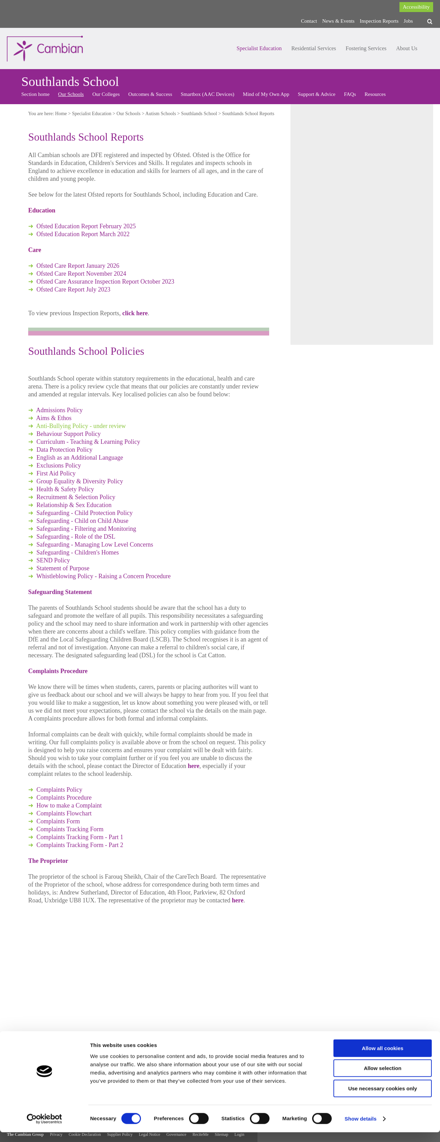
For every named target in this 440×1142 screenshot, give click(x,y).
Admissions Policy (59, 410)
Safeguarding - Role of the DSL (75, 536)
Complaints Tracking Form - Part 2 (79, 845)
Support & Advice (317, 94)
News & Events (338, 21)
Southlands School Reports (248, 113)
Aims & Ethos (53, 418)
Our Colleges (106, 94)
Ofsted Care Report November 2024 (81, 273)
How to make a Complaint (69, 805)
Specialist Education (259, 48)
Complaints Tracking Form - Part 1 (79, 837)
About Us (406, 48)
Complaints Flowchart (64, 813)
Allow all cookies (383, 1058)
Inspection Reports (379, 21)
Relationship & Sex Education (73, 505)
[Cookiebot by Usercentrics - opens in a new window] (44, 1128)
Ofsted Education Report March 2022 (83, 234)
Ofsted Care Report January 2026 (77, 265)
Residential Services (313, 48)
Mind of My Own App (266, 94)
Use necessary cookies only (382, 1098)
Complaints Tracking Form (69, 829)
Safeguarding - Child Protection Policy (84, 512)
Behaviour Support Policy (68, 433)
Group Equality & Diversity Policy (79, 481)
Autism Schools (160, 113)
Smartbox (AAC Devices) (207, 94)
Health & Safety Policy (65, 489)
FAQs (350, 94)
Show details (361, 1128)
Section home (35, 94)
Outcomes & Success (150, 94)
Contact (309, 21)
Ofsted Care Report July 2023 (73, 289)
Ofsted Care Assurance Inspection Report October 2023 (105, 281)
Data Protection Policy (64, 449)
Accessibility (416, 7)
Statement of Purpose (63, 568)
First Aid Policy (56, 473)
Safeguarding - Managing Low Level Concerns (94, 544)
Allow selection (382, 1078)
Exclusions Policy (58, 465)
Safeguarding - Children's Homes (77, 552)
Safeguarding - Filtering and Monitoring (86, 528)
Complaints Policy (59, 789)
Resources (375, 94)
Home (61, 113)
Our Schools (71, 94)
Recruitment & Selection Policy (75, 497)
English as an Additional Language (79, 457)
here (193, 765)
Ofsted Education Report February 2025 (86, 226)
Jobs (408, 21)
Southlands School (199, 113)
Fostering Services (366, 48)
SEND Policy (53, 560)
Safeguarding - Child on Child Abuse (82, 520)
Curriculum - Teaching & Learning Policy (88, 441)
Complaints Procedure (63, 797)
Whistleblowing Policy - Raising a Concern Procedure (103, 576)
